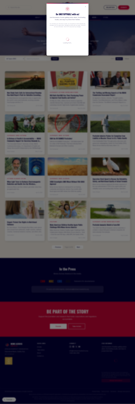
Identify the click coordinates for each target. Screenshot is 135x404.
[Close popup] (85, 6)
